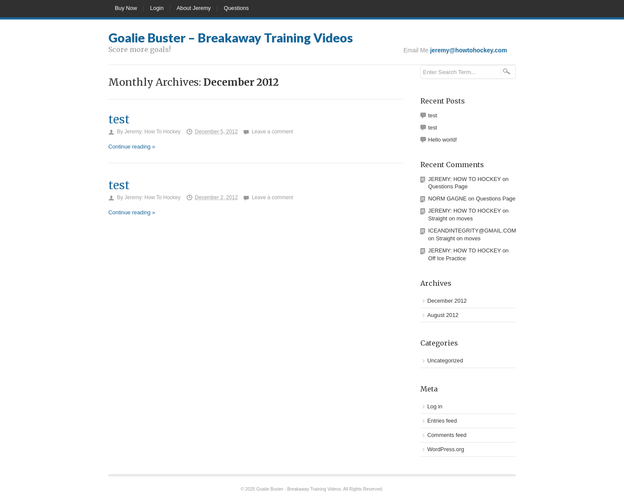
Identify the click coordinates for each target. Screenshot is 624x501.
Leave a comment (272, 132)
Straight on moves (450, 218)
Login (156, 8)
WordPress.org (445, 449)
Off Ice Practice (447, 258)
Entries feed (442, 420)
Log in (434, 406)
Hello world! (442, 139)
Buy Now (126, 8)
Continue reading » (131, 146)
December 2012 (447, 300)
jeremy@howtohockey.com (468, 50)
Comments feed (446, 435)
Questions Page (448, 186)
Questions (236, 8)
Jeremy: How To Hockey (152, 132)
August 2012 (442, 315)
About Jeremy (194, 8)
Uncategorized (445, 360)
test (119, 119)
